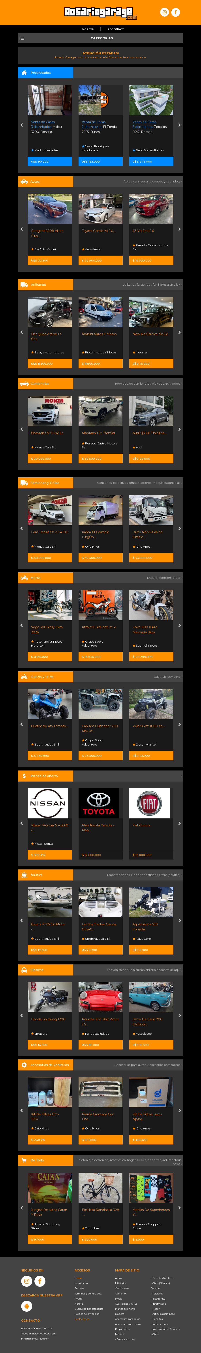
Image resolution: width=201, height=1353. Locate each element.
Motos (118, 1298)
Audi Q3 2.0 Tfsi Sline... (149, 433)
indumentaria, (172, 1160)
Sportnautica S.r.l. (45, 744)
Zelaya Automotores (47, 352)
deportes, (155, 1160)
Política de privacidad (87, 1313)
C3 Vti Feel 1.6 (143, 231)
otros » (177, 1164)
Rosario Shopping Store (45, 1226)
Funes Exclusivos (95, 1033)
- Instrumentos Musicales (165, 1329)
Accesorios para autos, (131, 1064)
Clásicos (119, 1313)
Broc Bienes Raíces (148, 150)
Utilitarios (120, 1283)
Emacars (39, 1033)
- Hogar (155, 1308)
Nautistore (142, 938)
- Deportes (157, 1319)
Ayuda (78, 1298)
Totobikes (90, 1228)
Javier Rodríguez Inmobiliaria (95, 148)
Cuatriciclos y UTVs (126, 1303)
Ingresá (88, 29)
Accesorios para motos (163, 1064)
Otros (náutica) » (170, 875)
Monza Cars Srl (43, 447)
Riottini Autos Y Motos (99, 334)
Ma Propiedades (44, 150)
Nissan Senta (42, 843)
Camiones (121, 1293)
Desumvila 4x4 (145, 744)
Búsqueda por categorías (89, 1308)
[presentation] (21, 125)
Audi (137, 447)
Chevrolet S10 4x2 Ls (47, 433)
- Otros (154, 1334)
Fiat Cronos (141, 825)
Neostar (140, 352)
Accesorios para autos (127, 1319)
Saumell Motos (145, 645)
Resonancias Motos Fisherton (46, 643)
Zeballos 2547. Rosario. (150, 127)
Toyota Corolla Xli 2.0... (98, 231)
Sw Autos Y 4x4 (43, 249)
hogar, (132, 1160)
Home (78, 1278)
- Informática (158, 1303)
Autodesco (91, 249)
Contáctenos (82, 1319)
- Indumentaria (160, 1324)
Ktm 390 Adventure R (99, 627)
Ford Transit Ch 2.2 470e (49, 532)
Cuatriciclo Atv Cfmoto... (49, 726)
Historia (79, 1303)
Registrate (115, 29)
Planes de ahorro (125, 1308)
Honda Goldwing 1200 (48, 1019)
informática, (118, 1160)
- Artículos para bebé (163, 1313)
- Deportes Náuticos (162, 1278)
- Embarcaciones (125, 1339)
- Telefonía (157, 1293)
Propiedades (122, 1329)
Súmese (79, 1288)
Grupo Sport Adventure (92, 643)
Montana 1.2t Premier (98, 433)
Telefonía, (84, 1160)
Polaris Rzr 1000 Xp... (149, 726)
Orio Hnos (91, 546)
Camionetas (122, 1288)
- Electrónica (158, 1298)
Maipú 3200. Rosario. (46, 127)
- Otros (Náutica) (160, 1283)
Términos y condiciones (88, 1293)
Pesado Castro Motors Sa (150, 247)
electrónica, (100, 1160)
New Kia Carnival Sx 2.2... (151, 334)
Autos (118, 1278)
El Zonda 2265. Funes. (99, 127)
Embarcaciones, (119, 875)
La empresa (81, 1283)
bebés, (142, 1160)
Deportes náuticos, (145, 875)
